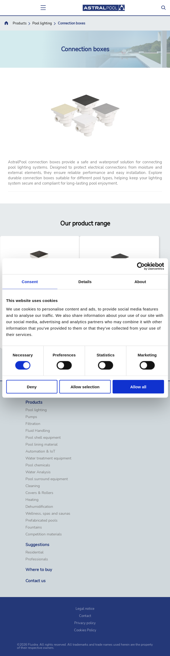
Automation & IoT (40, 451)
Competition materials (43, 534)
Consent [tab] (30, 281)
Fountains (33, 527)
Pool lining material (41, 444)
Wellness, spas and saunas (47, 514)
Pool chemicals (37, 465)
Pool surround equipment (46, 479)
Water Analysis (38, 472)
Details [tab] (85, 281)
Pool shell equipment (43, 438)
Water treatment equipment (48, 458)
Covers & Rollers (39, 493)
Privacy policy (85, 623)
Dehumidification (39, 507)
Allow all (138, 386)
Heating (31, 500)
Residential (34, 552)
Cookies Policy (85, 630)
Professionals (36, 559)
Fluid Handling (37, 431)
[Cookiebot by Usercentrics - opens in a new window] (140, 266)
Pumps (31, 417)
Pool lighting (42, 23)
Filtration (32, 424)
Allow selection (85, 386)
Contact (85, 616)
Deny (32, 386)
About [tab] (140, 281)
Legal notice (85, 608)
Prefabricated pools (41, 520)
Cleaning (32, 486)
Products (20, 23)
